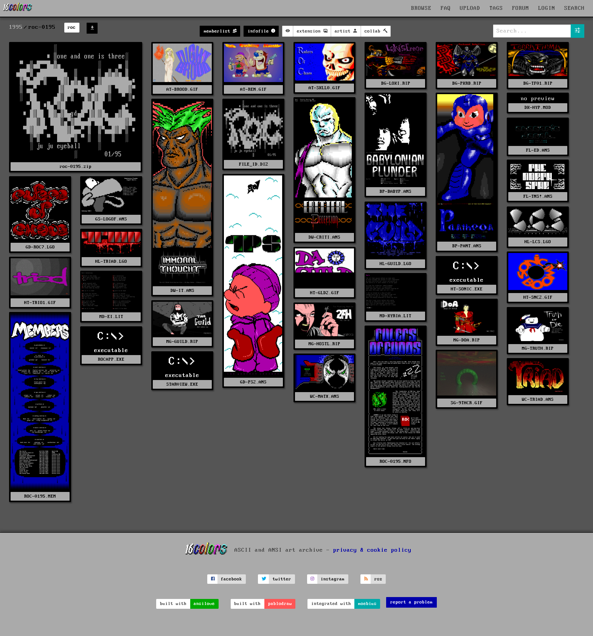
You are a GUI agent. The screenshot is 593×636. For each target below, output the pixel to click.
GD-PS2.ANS (253, 382)
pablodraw (280, 603)
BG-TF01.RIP (538, 83)
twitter (282, 579)
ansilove (204, 603)
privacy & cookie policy (372, 550)
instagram (333, 579)
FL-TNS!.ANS (538, 196)
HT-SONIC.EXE (467, 289)
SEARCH (574, 8)
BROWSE (421, 8)
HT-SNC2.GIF (538, 297)
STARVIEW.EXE (182, 384)
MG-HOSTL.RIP (324, 343)
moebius (367, 603)
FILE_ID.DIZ (253, 164)
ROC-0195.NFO (395, 461)
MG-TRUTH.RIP (538, 348)
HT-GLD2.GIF (324, 292)
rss (378, 579)
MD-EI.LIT (111, 316)
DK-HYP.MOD (538, 107)
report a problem (411, 602)
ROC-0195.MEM (40, 496)
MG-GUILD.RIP (182, 341)
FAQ (446, 8)
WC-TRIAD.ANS (538, 399)
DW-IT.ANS (182, 290)
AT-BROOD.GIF (182, 89)
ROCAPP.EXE (111, 359)
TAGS (496, 8)
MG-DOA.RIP (466, 340)
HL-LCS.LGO (538, 241)
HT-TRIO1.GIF (40, 302)
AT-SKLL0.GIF (324, 87)
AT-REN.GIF (253, 89)
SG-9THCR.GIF (467, 402)
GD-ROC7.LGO (40, 247)
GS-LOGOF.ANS (111, 219)
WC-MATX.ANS (324, 396)
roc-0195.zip (76, 166)
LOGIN (546, 8)
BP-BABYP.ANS (395, 191)
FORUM (520, 8)
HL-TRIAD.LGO (111, 261)
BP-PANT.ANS (466, 246)
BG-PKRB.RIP (466, 83)
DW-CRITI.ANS (324, 237)
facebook (231, 579)
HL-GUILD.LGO (395, 263)
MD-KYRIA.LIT (395, 315)
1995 (16, 27)
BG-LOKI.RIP (395, 83)
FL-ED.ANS (538, 150)
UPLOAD (470, 8)
